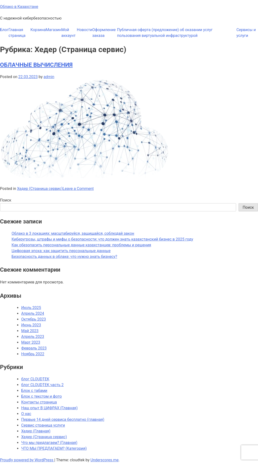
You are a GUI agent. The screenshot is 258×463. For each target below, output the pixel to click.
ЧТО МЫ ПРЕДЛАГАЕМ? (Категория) (54, 448)
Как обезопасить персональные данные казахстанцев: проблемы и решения (81, 245)
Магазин (53, 29)
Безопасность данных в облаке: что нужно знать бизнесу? (64, 256)
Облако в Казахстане (19, 6)
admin (49, 76)
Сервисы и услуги (246, 32)
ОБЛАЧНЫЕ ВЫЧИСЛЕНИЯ (36, 64)
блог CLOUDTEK (35, 379)
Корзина (38, 29)
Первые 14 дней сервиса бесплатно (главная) (62, 419)
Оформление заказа (104, 32)
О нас (26, 413)
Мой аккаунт (68, 32)
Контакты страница (39, 402)
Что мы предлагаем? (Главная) (49, 442)
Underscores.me (105, 460)
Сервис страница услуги (43, 425)
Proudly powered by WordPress (27, 460)
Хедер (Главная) (35, 431)
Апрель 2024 (32, 313)
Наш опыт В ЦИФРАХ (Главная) (49, 408)
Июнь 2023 (31, 325)
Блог (4, 29)
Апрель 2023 (32, 336)
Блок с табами (34, 390)
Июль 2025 (31, 307)
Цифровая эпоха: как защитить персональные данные (61, 250)
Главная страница (16, 32)
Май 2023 (30, 331)
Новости (84, 29)
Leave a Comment (78, 188)
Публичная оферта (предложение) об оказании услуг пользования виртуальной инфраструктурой (165, 32)
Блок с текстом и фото (41, 396)
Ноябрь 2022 (32, 354)
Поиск (5, 200)
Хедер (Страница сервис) (40, 188)
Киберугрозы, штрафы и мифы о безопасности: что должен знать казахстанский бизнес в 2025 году (102, 239)
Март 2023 (30, 342)
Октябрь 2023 (33, 319)
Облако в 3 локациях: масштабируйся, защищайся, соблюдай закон (73, 233)
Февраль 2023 (34, 348)
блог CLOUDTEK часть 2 (42, 384)
